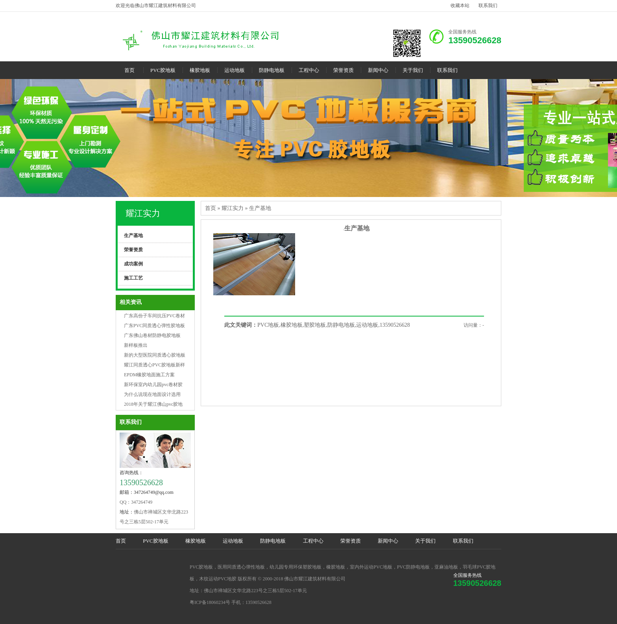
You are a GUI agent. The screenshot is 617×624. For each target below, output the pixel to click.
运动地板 (234, 70)
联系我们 (487, 5)
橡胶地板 (200, 70)
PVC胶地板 (162, 70)
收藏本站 (460, 5)
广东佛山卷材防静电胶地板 (152, 335)
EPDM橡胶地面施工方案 (149, 374)
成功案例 (133, 264)
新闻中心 (378, 70)
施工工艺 (133, 278)
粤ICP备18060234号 (210, 602)
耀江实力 (143, 213)
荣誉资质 (343, 70)
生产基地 (133, 235)
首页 (129, 70)
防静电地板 (271, 70)
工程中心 (309, 70)
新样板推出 (136, 345)
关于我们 (413, 70)
